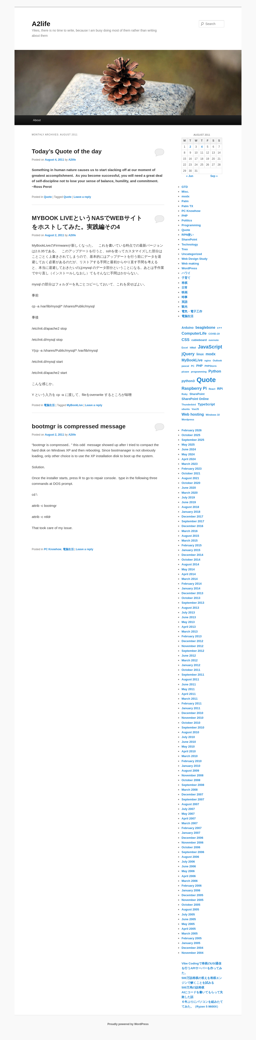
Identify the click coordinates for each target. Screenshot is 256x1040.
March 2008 (190, 789)
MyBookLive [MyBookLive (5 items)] (192, 360)
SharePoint (189, 239)
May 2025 (188, 444)
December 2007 (192, 794)
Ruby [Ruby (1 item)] (185, 394)
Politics (187, 220)
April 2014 (189, 574)
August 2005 (190, 909)
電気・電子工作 (192, 311)
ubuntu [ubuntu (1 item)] (186, 409)
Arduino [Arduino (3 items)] (188, 327)
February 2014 (192, 583)
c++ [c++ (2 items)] (219, 327)
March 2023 (190, 464)
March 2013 (190, 631)
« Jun (189, 176)
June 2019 (189, 502)
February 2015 (192, 545)
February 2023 (192, 468)
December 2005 (192, 895)
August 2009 (190, 770)
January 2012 (191, 665)
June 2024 (189, 449)
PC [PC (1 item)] (192, 366)
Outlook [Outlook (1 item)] (217, 360)
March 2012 (190, 660)
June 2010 (189, 741)
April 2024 (189, 459)
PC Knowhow (52, 549)
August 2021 (190, 478)
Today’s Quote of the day (67, 151)
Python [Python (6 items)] (215, 371)
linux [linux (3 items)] (200, 354)
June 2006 (189, 866)
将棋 (184, 283)
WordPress (189, 268)
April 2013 (189, 626)
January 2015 (191, 550)
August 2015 (190, 535)
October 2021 (191, 473)
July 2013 (188, 612)
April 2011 (189, 694)
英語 (184, 302)
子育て (186, 278)
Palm (185, 201)
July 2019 (188, 497)
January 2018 (191, 511)
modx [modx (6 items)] (211, 354)
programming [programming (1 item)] (199, 371)
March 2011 (190, 698)
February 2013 (192, 636)
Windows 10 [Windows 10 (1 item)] (213, 414)
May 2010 (188, 746)
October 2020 (191, 483)
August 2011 (190, 679)
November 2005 (192, 900)
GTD (185, 187)
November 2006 (192, 842)
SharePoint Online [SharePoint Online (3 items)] (195, 399)
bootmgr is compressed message (79, 426)
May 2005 (188, 924)
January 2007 (191, 832)
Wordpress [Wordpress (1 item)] (188, 419)
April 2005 (189, 928)
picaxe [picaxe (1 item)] (185, 371)
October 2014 (191, 559)
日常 (184, 287)
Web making (190, 263)
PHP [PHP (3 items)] (199, 366)
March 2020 (190, 492)
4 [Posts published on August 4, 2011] (202, 146)
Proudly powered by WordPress (127, 1024)
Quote (48, 197)
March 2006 (190, 881)
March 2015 (190, 540)
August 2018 (190, 507)
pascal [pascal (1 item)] (185, 366)
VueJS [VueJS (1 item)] (195, 409)
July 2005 (188, 914)
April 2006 (189, 876)
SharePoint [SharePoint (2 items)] (197, 394)
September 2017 (193, 521)
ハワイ (186, 273)
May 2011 (188, 689)
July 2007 (188, 809)
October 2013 (191, 598)
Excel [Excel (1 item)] (185, 347)
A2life (41, 23)
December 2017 (192, 516)
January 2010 (191, 766)
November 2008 (192, 775)
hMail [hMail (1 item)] (193, 347)
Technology (190, 244)
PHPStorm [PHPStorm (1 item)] (210, 366)
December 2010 (192, 713)
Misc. (185, 191)
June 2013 (189, 617)
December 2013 (192, 593)
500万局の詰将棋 (193, 987)
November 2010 (192, 717)
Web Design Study (194, 258)
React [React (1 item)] (212, 389)
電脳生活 (49, 405)
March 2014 (190, 579)
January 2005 (191, 943)
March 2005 (190, 933)
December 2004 (192, 947)
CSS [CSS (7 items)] (186, 340)
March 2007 (190, 823)
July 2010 (188, 737)
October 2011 (191, 670)
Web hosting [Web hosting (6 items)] (193, 414)
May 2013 (188, 622)
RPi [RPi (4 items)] (220, 388)
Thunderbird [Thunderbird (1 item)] (189, 404)
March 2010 (190, 756)
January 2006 (191, 890)
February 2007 (192, 828)
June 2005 (189, 919)
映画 (184, 292)
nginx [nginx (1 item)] (207, 360)
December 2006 (192, 837)
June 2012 (189, 655)
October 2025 (191, 435)
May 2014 (188, 569)
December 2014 (192, 555)
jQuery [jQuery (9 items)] (188, 354)
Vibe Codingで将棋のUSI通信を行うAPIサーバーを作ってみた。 (202, 968)
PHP (185, 215)
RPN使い (188, 234)
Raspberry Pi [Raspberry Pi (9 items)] (194, 388)
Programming (191, 225)
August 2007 (190, 804)
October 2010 (191, 722)
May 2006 (188, 871)
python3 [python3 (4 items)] (188, 381)
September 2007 (193, 799)
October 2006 (191, 847)
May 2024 (188, 454)
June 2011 (189, 684)
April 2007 (189, 818)
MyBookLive (75, 405)
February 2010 (192, 761)
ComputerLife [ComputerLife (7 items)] (194, 333)
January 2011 (191, 708)
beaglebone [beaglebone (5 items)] (205, 327)
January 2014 (191, 588)
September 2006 (193, 852)
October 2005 (191, 904)
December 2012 (192, 641)
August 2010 (190, 732)
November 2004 (192, 952)
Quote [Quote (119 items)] (206, 379)
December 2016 (192, 526)
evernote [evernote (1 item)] (214, 340)
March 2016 (190, 531)
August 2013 (190, 607)
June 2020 (189, 487)
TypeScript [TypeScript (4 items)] (206, 404)
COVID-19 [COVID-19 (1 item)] (213, 333)
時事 (184, 297)
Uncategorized (192, 254)
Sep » (214, 176)
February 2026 (192, 430)
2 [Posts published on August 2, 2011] (190, 146)
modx (186, 196)
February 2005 (192, 938)
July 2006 (188, 861)
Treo (185, 249)
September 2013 (193, 602)
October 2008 (191, 780)
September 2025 (193, 440)
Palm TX (187, 206)
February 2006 (192, 885)
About (37, 120)
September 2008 (193, 785)
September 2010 (193, 727)
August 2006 (190, 856)
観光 (184, 306)
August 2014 (190, 564)
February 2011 (192, 703)
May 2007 (188, 813)
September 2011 (193, 674)
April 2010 (189, 751)
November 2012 (192, 646)
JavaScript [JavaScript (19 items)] (210, 346)
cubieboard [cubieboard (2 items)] (199, 340)
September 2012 (193, 650)
